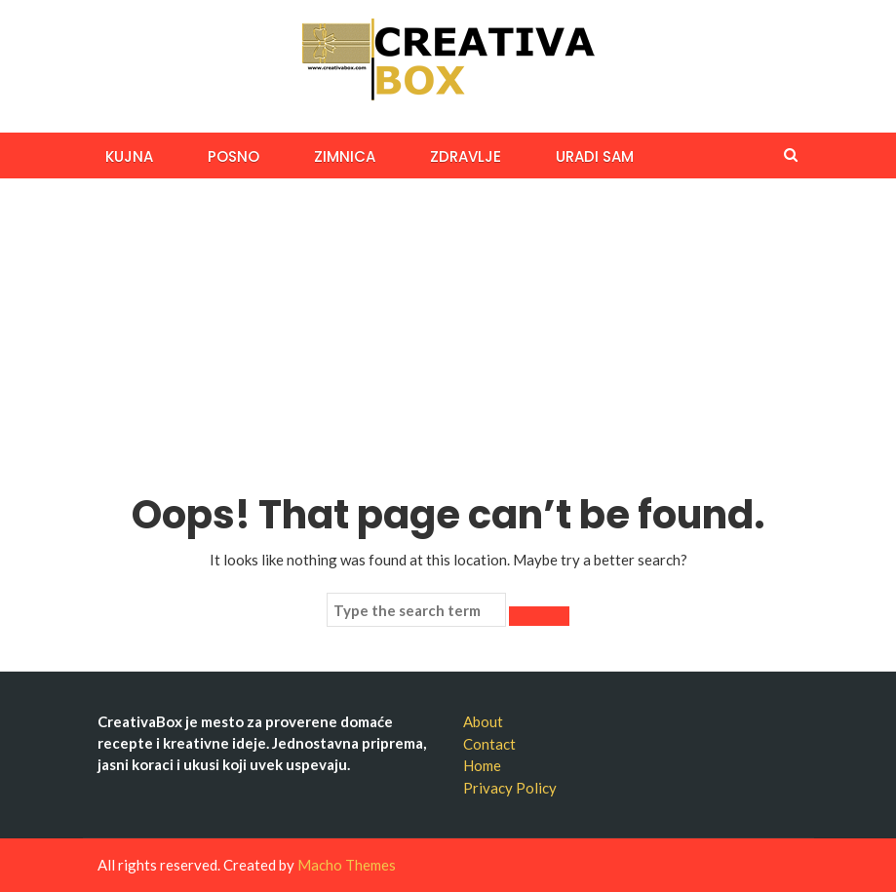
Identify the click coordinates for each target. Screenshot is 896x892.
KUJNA (129, 156)
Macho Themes (346, 864)
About (483, 721)
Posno (233, 156)
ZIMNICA (344, 156)
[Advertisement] (448, 324)
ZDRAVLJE (465, 156)
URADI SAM (595, 156)
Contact (489, 744)
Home (482, 765)
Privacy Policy (510, 787)
